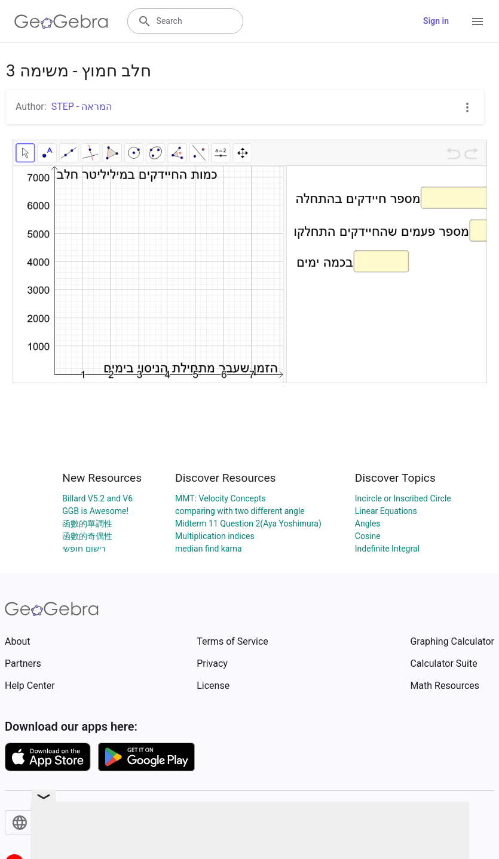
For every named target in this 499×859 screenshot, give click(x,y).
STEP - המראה (81, 106)
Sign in (436, 21)
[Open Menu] (477, 21)
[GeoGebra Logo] (61, 21)
